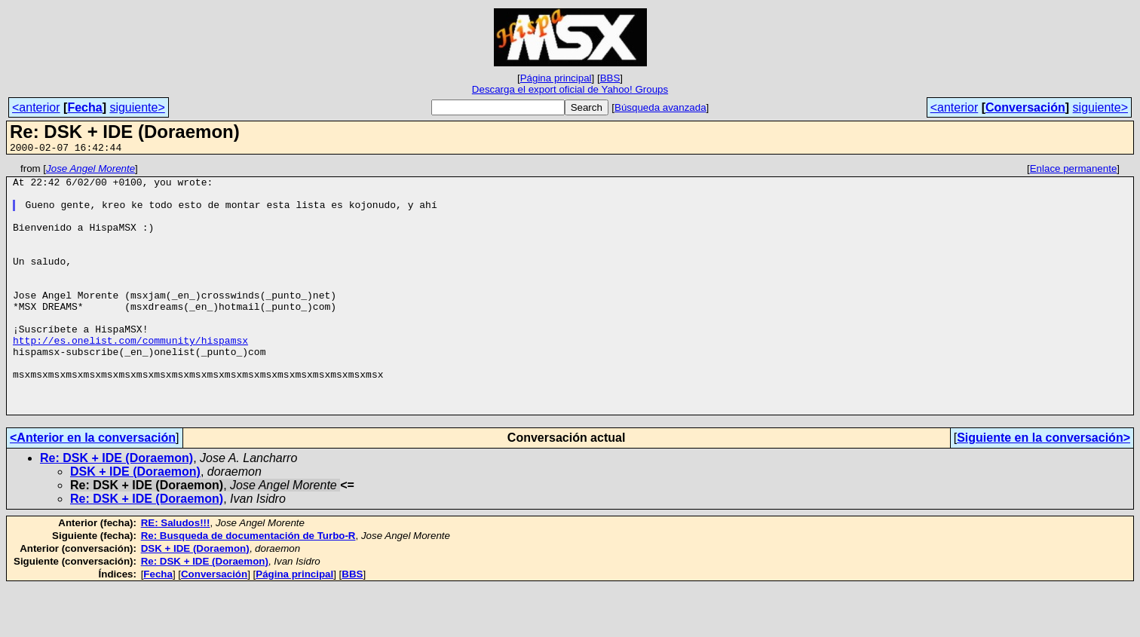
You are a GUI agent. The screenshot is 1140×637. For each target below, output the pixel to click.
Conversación (1025, 107)
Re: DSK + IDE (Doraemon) (116, 507)
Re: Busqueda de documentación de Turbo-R (248, 585)
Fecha (84, 107)
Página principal (556, 78)
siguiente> (136, 107)
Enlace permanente (1073, 170)
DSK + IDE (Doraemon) (135, 521)
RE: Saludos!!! (175, 572)
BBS (610, 78)
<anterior (36, 107)
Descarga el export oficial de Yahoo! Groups (570, 89)
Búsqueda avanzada (660, 107)
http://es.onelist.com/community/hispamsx (130, 376)
